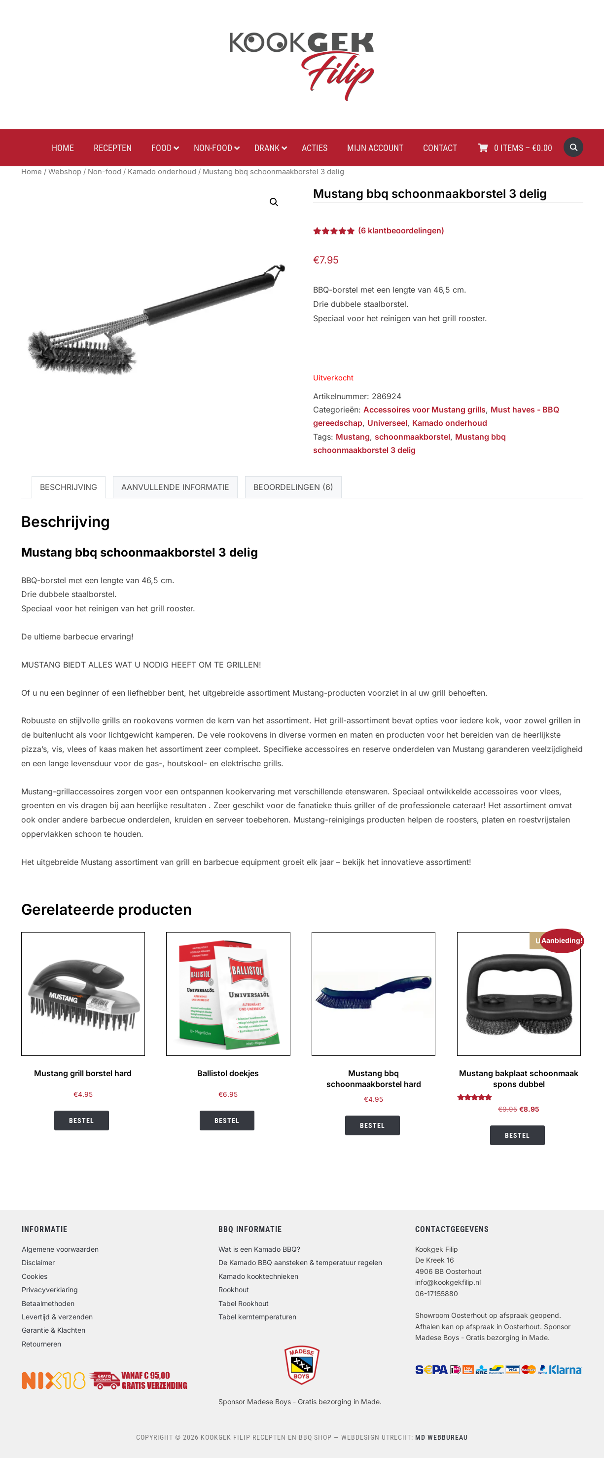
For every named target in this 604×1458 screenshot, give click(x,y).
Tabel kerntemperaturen (257, 1316)
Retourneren (41, 1344)
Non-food (104, 171)
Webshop (64, 171)
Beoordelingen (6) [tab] (293, 487)
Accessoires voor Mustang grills (424, 409)
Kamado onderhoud (162, 171)
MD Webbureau (441, 1437)
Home (31, 171)
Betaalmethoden (48, 1303)
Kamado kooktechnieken (258, 1276)
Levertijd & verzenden (57, 1316)
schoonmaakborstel (412, 437)
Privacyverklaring (50, 1289)
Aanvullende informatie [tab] (175, 487)
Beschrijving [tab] (68, 487)
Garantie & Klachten (53, 1330)
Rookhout (233, 1289)
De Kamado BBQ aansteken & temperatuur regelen (300, 1262)
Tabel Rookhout (243, 1303)
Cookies (34, 1276)
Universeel (387, 423)
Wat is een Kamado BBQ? (259, 1249)
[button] (274, 202)
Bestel (81, 1120)
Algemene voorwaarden (60, 1249)
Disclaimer (38, 1262)
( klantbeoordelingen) (401, 230)
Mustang (353, 437)
